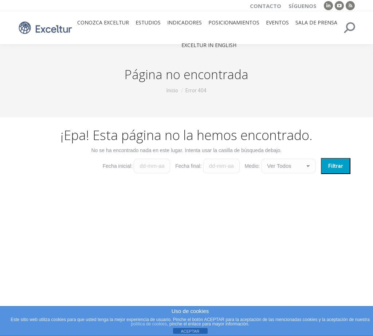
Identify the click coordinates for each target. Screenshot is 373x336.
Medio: (252, 166)
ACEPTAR (190, 331)
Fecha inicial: (118, 166)
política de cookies (149, 324)
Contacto (265, 5)
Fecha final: (188, 166)
